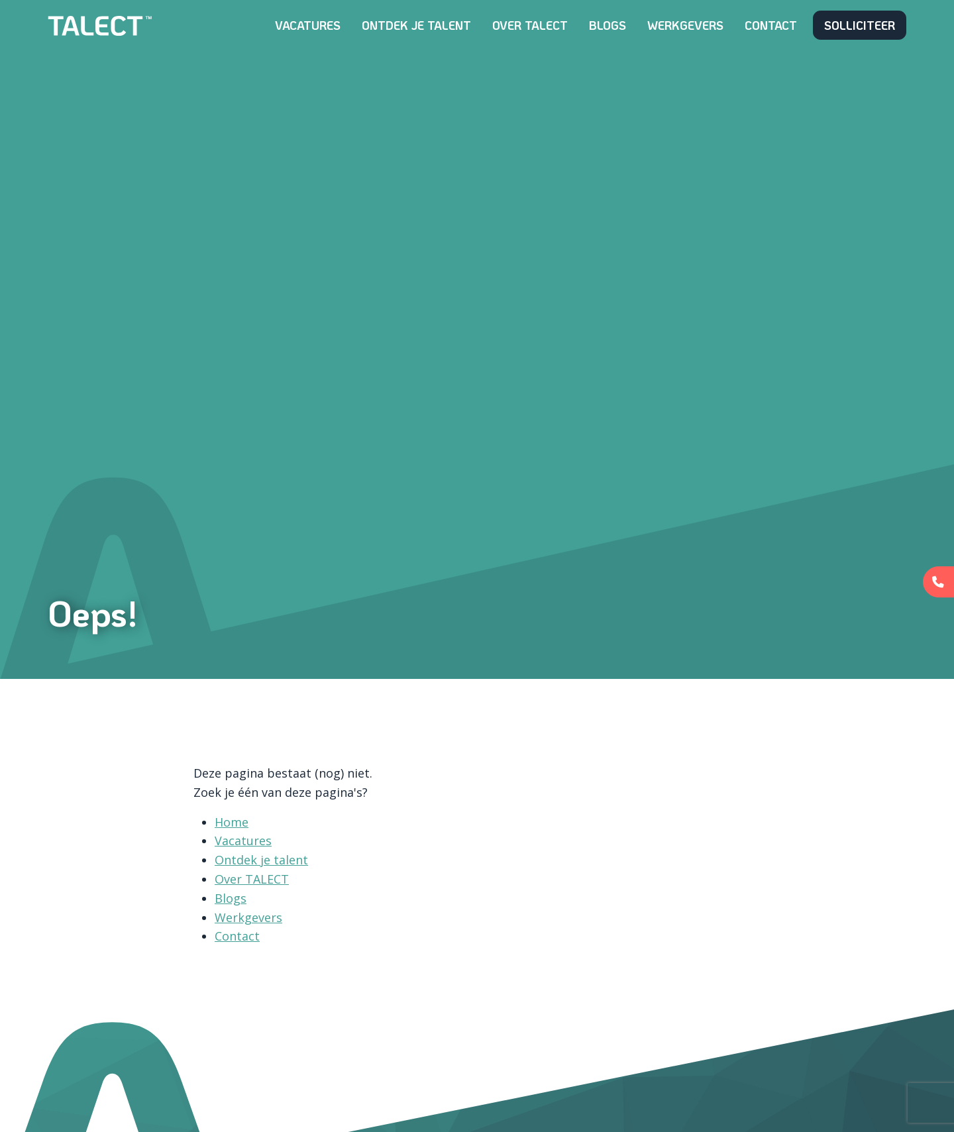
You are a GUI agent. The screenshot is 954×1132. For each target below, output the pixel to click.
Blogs (607, 25)
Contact (771, 25)
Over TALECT (530, 25)
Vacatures (308, 25)
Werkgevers (685, 25)
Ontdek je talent (416, 25)
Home (231, 822)
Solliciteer (859, 25)
